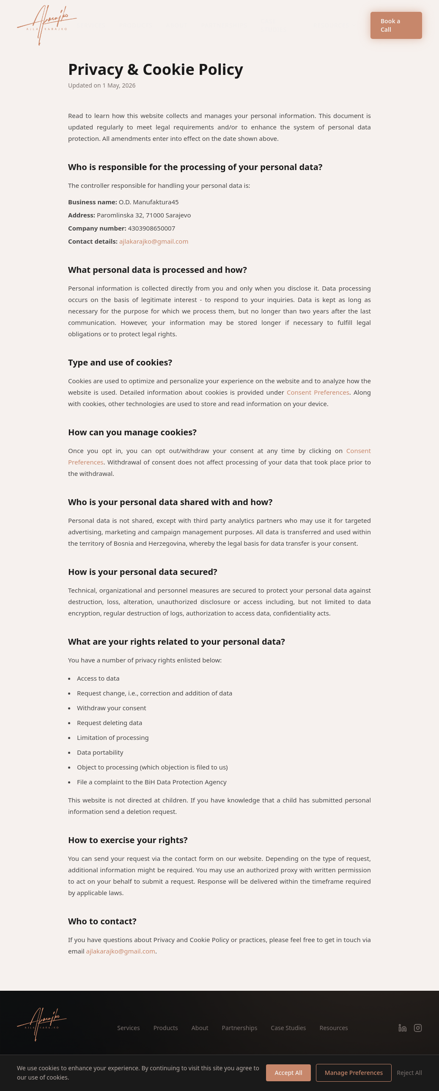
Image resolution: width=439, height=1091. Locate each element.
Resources (335, 25)
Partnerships (224, 25)
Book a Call (391, 25)
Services (91, 25)
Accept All (288, 1073)
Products (136, 25)
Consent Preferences (318, 392)
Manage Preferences (354, 1073)
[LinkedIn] (402, 1028)
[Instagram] (418, 1028)
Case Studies (274, 25)
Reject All (409, 1073)
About (177, 25)
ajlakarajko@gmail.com (153, 241)
